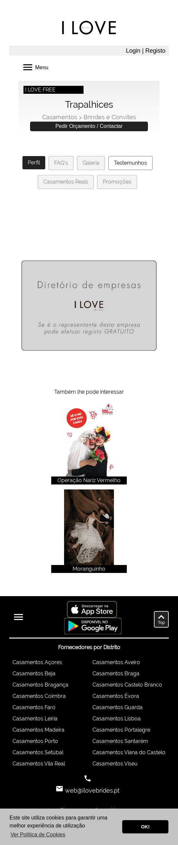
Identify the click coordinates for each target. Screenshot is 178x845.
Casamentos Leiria (35, 718)
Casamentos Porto (35, 741)
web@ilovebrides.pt (91, 790)
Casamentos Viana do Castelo (128, 752)
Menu (35, 66)
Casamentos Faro (34, 707)
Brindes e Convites (110, 117)
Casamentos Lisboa (116, 718)
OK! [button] (145, 826)
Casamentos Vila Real (39, 763)
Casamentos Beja (34, 673)
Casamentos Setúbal (38, 752)
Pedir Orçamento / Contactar (89, 126)
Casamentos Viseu (115, 763)
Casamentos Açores (37, 662)
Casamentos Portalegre (121, 730)
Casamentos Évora (115, 696)
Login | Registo (145, 50)
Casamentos (59, 117)
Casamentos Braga (115, 673)
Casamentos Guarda (117, 707)
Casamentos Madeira (38, 730)
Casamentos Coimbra (39, 696)
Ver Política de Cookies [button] (38, 834)
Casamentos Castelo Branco (127, 685)
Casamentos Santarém (120, 741)
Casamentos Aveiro (116, 662)
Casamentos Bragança (40, 685)
